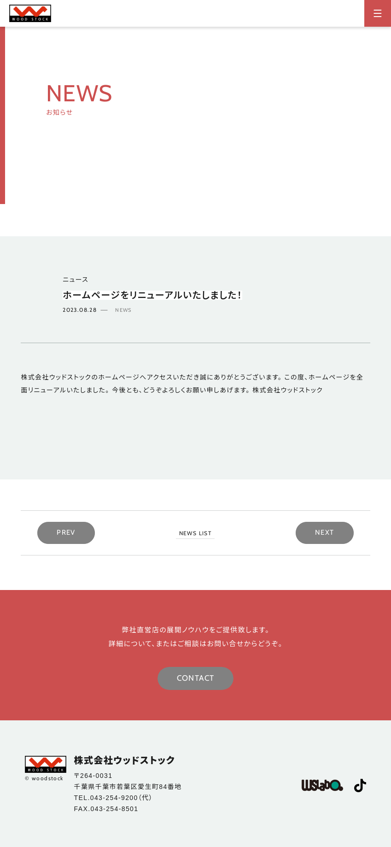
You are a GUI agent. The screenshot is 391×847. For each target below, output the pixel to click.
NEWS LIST (195, 533)
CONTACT (196, 678)
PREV (66, 532)
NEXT (324, 532)
